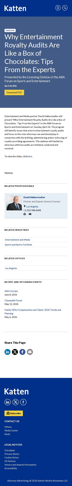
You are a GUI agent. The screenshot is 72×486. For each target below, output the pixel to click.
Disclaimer (9, 450)
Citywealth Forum (13, 300)
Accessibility (10, 468)
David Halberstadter (34, 197)
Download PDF (14, 92)
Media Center (11, 430)
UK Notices (10, 461)
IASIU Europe (11, 291)
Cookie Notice (11, 457)
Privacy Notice (11, 454)
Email (7, 434)
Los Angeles (30, 206)
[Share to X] (15, 352)
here (30, 156)
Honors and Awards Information (20, 464)
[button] (7, 352)
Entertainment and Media (17, 239)
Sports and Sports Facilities (18, 244)
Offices (8, 427)
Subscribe (14, 413)
